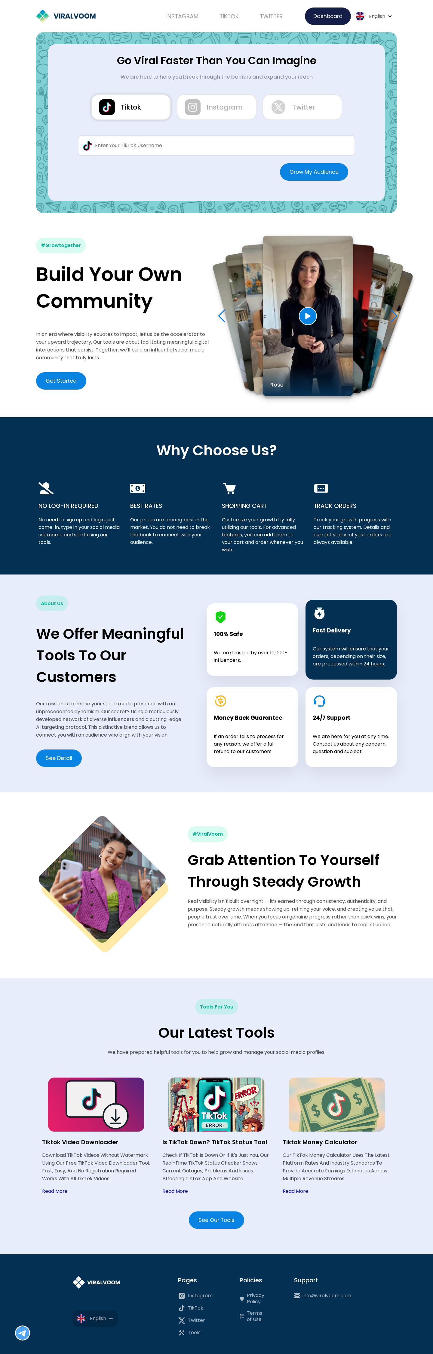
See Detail (59, 758)
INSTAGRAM (182, 16)
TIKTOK (229, 16)
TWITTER (271, 16)
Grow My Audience (314, 172)
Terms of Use (254, 1316)
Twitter (196, 1320)
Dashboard (327, 16)
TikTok (195, 1308)
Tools (194, 1332)
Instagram (200, 1295)
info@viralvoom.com (326, 1295)
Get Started (61, 380)
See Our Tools (216, 1220)
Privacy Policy (255, 1298)
